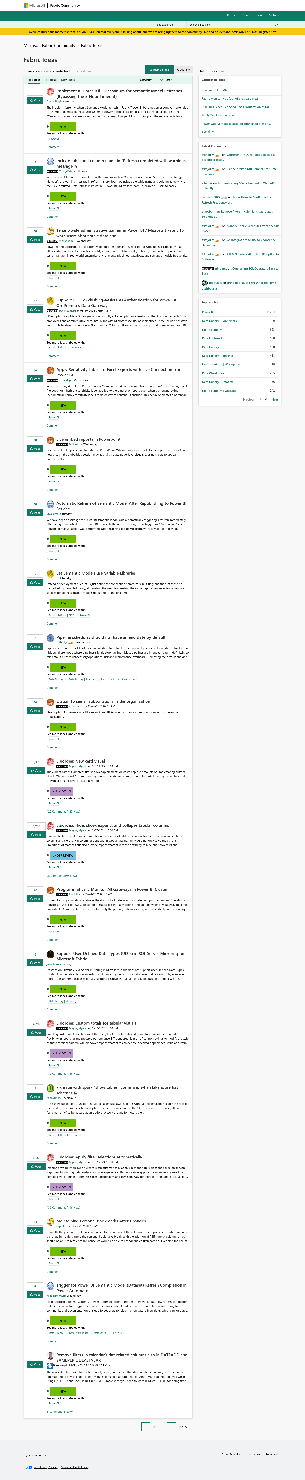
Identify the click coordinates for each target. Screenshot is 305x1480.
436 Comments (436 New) (63, 1207)
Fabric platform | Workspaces (221, 364)
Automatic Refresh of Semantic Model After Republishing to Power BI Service (121, 506)
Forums (89, 5)
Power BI (54, 138)
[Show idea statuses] (176, 80)
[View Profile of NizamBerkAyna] (56, 1295)
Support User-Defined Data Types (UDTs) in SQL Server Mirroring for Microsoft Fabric (120, 956)
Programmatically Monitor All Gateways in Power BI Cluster (112, 889)
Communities (139, 5)
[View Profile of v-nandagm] (66, 380)
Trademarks (272, 1453)
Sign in (246, 14)
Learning (172, 5)
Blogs (157, 5)
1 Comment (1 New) (60, 1411)
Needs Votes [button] (61, 791)
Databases (100, 1332)
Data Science (56, 1332)
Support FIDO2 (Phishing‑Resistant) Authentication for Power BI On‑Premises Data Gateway (116, 302)
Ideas (122, 5)
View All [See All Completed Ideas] (208, 131)
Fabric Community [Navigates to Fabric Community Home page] (65, 5)
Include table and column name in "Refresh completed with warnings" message (121, 163)
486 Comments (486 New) (63, 1073)
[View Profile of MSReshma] (75, 444)
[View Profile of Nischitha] (74, 894)
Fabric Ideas (92, 45)
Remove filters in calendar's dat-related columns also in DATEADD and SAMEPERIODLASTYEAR (122, 1357)
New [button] (63, 127)
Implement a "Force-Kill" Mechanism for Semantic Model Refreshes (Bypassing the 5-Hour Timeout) (119, 93)
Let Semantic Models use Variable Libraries (96, 573)
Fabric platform (57, 347)
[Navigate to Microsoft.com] (34, 5)
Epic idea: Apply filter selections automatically (99, 1157)
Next (275, 399)
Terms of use (253, 1453)
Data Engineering (213, 338)
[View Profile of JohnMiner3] (54, 1097)
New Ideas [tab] (68, 80)
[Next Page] (191, 1423)
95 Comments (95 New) (62, 876)
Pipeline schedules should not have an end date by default (111, 637)
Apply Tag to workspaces (218, 115)
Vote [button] (37, 100)
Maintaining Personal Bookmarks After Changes (101, 1221)
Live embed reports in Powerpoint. (89, 439)
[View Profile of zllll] (58, 578)
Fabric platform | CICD (61, 615)
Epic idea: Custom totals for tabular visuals (96, 1023)
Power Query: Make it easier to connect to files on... (236, 124)
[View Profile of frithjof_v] (62, 642)
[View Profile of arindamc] (220, 268)
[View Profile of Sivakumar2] (54, 513)
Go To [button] (272, 15)
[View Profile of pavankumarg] (67, 310)
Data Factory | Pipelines (82, 679)
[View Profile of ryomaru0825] (211, 197)
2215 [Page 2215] (183, 1426)
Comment (53, 147)
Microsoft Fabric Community (49, 45)
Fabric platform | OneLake (63, 1134)
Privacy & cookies (231, 1453)
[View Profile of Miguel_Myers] (77, 766)
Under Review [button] (63, 855)
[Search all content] (233, 24)
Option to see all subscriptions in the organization (103, 701)
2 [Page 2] (154, 1426)
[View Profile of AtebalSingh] (54, 101)
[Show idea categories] (151, 80)
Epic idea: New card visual (80, 761)
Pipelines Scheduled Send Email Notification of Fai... (236, 107)
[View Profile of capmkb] (61, 1226)
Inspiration (106, 5)
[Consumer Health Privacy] (75, 1467)
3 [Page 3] (163, 1426)
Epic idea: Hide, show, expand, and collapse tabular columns (112, 825)
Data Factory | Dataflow (217, 382)
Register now (267, 32)
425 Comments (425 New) (63, 811)
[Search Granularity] (170, 24)
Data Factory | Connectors (219, 321)
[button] (159, 69)
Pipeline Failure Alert (216, 90)
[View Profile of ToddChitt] (215, 283)
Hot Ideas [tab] (34, 80)
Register (232, 14)
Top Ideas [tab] (50, 80)
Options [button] (182, 69)
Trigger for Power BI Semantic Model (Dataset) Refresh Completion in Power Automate (121, 1287)
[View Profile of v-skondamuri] (67, 240)
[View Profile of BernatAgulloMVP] (64, 1365)
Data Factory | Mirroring (62, 1001)
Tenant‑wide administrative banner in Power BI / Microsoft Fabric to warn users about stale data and (120, 232)
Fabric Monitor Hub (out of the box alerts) (230, 98)
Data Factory (56, 679)
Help (259, 14)
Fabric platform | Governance (118, 679)
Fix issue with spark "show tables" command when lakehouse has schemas (117, 1089)
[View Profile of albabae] (207, 183)
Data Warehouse (78, 1332)
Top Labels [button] (209, 302)
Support (189, 5)
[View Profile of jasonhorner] (54, 964)
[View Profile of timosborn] (209, 211)
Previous (249, 399)
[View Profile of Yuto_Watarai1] (68, 171)
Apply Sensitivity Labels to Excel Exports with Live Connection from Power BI (119, 372)
